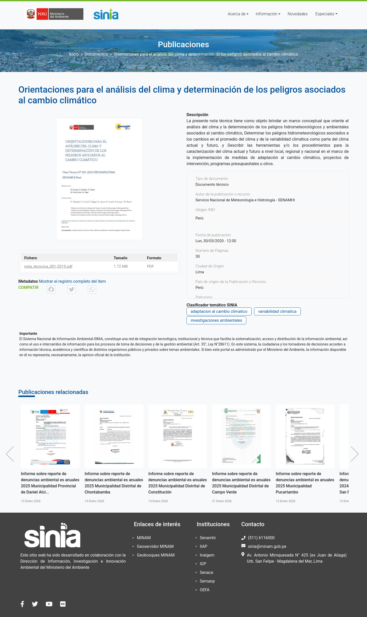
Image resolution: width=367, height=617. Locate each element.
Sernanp (207, 581)
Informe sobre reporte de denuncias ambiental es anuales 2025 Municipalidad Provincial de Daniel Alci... (50, 483)
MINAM (144, 537)
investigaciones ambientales (216, 320)
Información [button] (266, 13)
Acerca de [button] (237, 13)
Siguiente (356, 454)
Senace (206, 572)
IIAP (203, 546)
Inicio (73, 54)
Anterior (11, 454)
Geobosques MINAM (156, 555)
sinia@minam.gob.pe (267, 546)
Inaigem (207, 555)
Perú (199, 218)
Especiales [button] (324, 13)
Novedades (297, 13)
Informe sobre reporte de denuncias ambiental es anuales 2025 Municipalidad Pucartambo (305, 483)
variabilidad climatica (277, 311)
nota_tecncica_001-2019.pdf (48, 266)
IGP (203, 563)
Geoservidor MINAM (155, 546)
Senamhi (208, 537)
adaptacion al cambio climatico (219, 311)
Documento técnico (212, 184)
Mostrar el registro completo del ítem (72, 281)
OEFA (204, 589)
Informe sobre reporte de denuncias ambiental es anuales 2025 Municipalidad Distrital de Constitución (177, 483)
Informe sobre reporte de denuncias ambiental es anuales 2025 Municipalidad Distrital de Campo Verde (241, 483)
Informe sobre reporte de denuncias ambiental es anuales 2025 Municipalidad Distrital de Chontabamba (114, 483)
